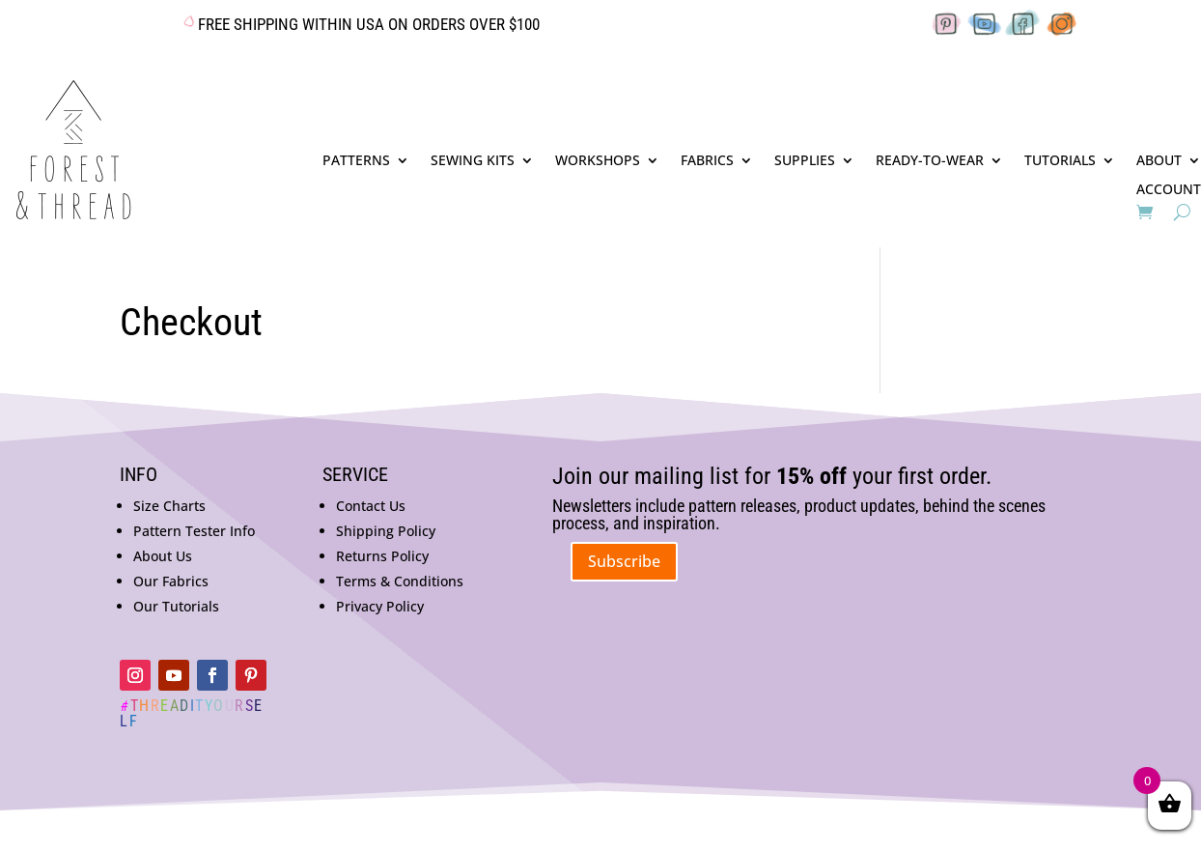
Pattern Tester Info (194, 531)
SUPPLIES (804, 161)
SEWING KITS (473, 161)
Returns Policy (382, 556)
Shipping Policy (385, 531)
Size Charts (169, 505)
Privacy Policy (380, 606)
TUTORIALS (1060, 161)
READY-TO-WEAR (930, 161)
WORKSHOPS (597, 161)
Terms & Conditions (399, 581)
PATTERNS (356, 161)
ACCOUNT (1168, 190)
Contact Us (370, 505)
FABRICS (707, 161)
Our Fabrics (171, 581)
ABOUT (1159, 161)
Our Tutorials (176, 606)
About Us (162, 556)
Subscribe (624, 561)
